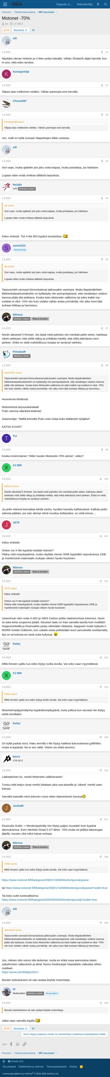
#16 (106, 770)
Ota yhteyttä (9, 1066)
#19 (106, 922)
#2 (107, 85)
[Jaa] (101, 52)
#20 (106, 1003)
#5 (107, 198)
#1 (107, 52)
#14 (106, 687)
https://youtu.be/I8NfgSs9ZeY (20, 972)
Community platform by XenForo (31, 1073)
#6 (107, 259)
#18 (106, 856)
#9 (107, 449)
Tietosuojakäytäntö (56, 1066)
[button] (4, 1061)
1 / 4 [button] (6, 30)
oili (6, 23)
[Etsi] (105, 4)
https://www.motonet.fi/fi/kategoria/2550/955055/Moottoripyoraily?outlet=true (49, 899)
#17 (106, 819)
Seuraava (21, 30)
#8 (107, 365)
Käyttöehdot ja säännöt (31, 1066)
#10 (106, 479)
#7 (107, 328)
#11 (106, 536)
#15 (106, 737)
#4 (107, 161)
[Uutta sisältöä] (98, 4)
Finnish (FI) (15, 1061)
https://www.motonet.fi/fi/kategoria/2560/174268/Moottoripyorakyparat (45, 880)
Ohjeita (73, 1066)
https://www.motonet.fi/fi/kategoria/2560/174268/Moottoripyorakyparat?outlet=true (56, 887)
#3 (107, 114)
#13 (106, 657)
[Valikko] (5, 4)
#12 (106, 581)
